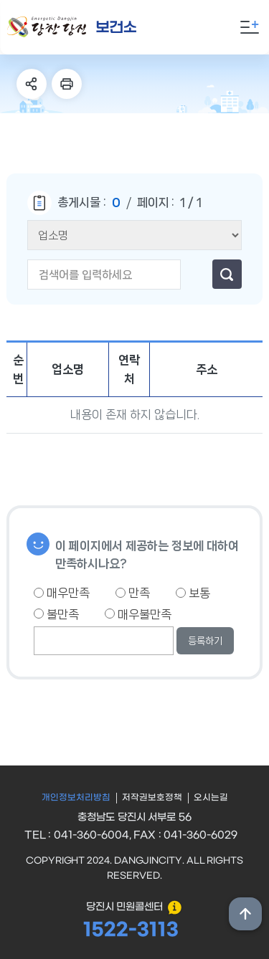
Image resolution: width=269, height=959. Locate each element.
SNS (31, 84)
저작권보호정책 (152, 798)
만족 (132, 592)
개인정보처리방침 (76, 798)
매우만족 (62, 592)
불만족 (56, 614)
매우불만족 (138, 614)
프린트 (67, 84)
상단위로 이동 (245, 913)
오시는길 (211, 798)
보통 (193, 592)
